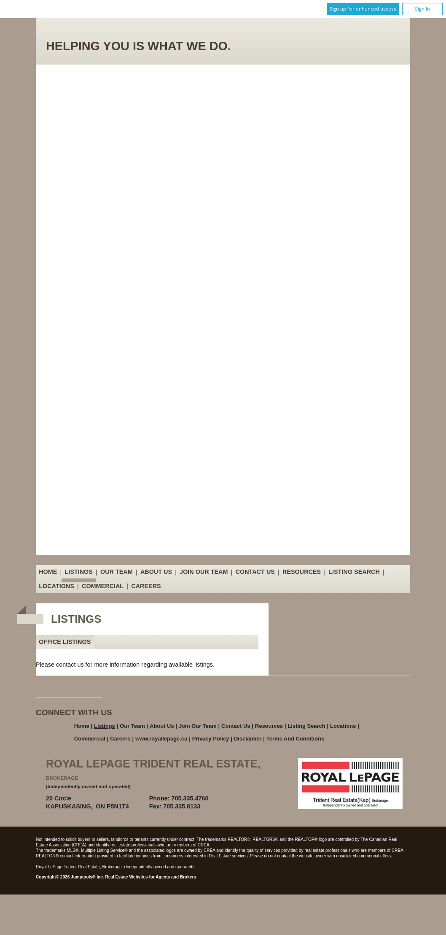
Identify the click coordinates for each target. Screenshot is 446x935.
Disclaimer (248, 738)
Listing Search (354, 572)
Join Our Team (204, 572)
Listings (79, 572)
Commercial (103, 586)
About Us (156, 572)
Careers (146, 586)
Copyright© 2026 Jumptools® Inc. (70, 877)
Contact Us (255, 572)
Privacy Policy (210, 738)
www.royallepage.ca (161, 738)
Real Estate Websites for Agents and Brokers (150, 877)
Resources (301, 572)
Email (237, 798)
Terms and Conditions (295, 738)
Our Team (116, 572)
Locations (56, 586)
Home (48, 572)
